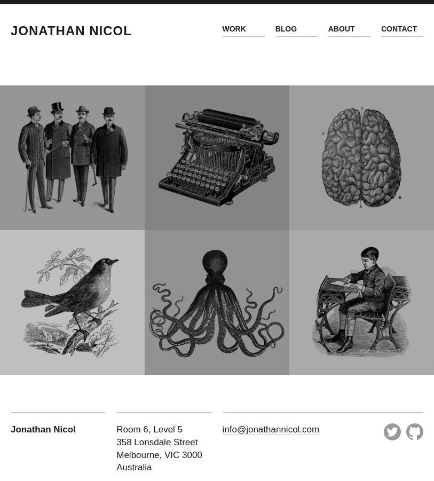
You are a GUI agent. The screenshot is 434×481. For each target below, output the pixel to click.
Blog (286, 29)
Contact (399, 29)
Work (234, 29)
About (341, 29)
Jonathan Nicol (71, 30)
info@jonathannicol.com (271, 429)
